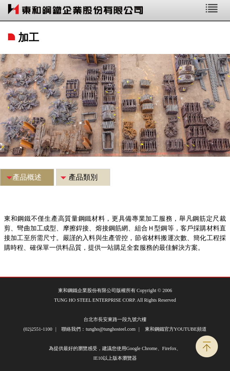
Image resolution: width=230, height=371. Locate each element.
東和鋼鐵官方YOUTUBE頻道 (176, 329)
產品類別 (83, 177)
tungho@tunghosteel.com (110, 329)
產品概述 (27, 177)
